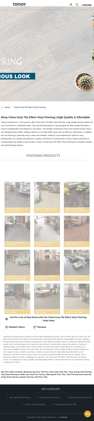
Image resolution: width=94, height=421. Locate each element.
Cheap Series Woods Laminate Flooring (17, 377)
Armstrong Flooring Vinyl (50, 397)
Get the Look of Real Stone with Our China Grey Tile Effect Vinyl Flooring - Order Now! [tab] (46, 319)
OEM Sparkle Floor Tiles (56, 374)
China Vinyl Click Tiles (58, 372)
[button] (71, 4)
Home (7, 107)
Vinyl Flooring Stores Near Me (79, 374)
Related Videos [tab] (15, 327)
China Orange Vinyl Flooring (80, 372)
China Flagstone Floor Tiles (66, 404)
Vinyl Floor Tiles (40, 377)
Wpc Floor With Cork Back (12, 372)
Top (87, 414)
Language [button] (87, 5)
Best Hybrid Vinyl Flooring (20, 397)
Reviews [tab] (39, 327)
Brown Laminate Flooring (35, 404)
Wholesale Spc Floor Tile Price (35, 372)
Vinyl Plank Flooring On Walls (13, 374)
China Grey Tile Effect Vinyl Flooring (29, 107)
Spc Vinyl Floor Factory (35, 374)
